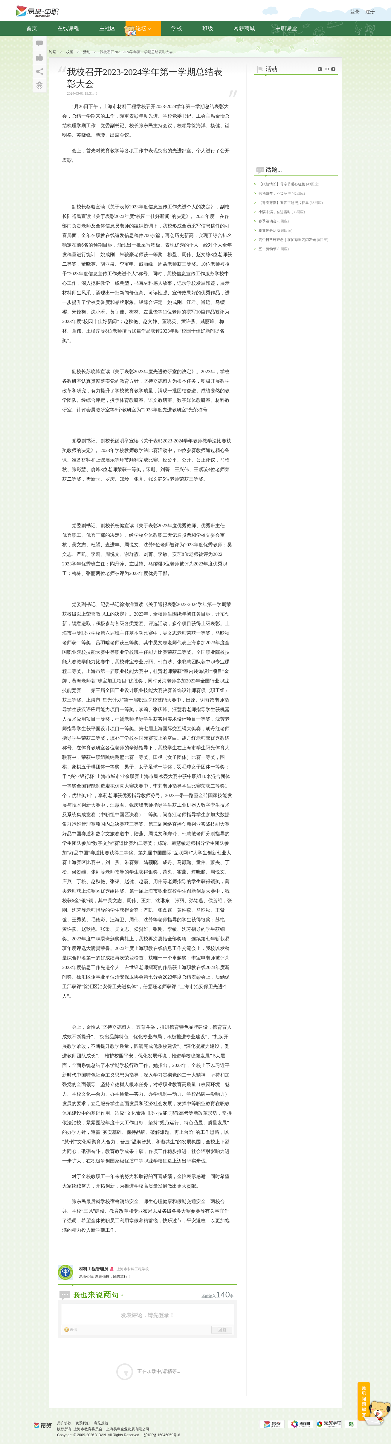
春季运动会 (268, 221)
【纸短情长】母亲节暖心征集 (282, 184)
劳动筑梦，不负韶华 (275, 193)
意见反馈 (101, 1423)
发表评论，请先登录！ (148, 1315)
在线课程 (68, 28)
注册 (370, 11)
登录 (355, 11)
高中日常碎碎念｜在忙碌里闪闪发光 (287, 240)
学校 (176, 28)
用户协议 (64, 1423)
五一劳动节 (268, 249)
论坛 (143, 28)
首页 (31, 28)
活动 (86, 52)
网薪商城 (244, 28)
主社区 (107, 28)
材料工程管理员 (93, 1269)
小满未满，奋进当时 (275, 212)
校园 (69, 52)
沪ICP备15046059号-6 (162, 1435)
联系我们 (82, 1423)
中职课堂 (286, 28)
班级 (207, 28)
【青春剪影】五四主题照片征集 (284, 203)
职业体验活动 (269, 230)
